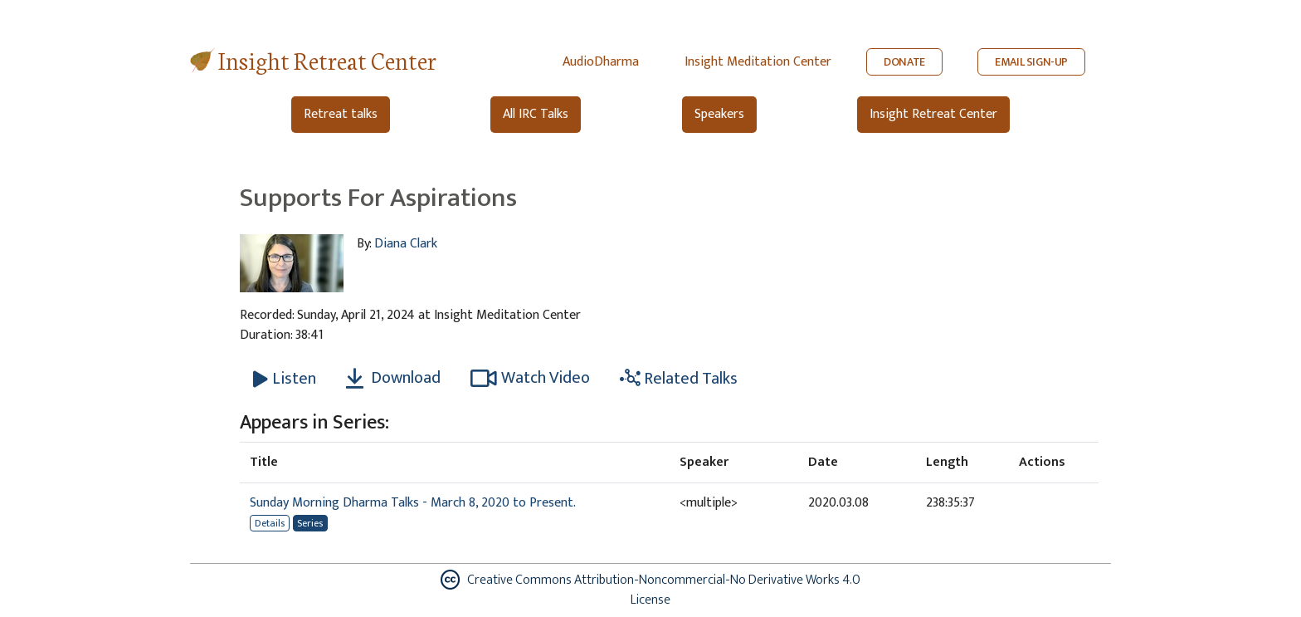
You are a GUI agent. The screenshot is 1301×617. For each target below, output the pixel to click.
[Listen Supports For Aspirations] (284, 379)
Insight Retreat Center (327, 59)
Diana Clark (405, 244)
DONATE (904, 61)
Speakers (719, 114)
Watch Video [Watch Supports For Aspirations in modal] (530, 378)
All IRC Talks (535, 114)
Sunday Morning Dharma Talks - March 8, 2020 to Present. (413, 503)
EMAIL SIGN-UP (1031, 61)
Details (270, 523)
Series (310, 523)
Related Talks (679, 379)
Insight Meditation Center (758, 62)
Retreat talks (341, 114)
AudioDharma (601, 62)
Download (393, 378)
